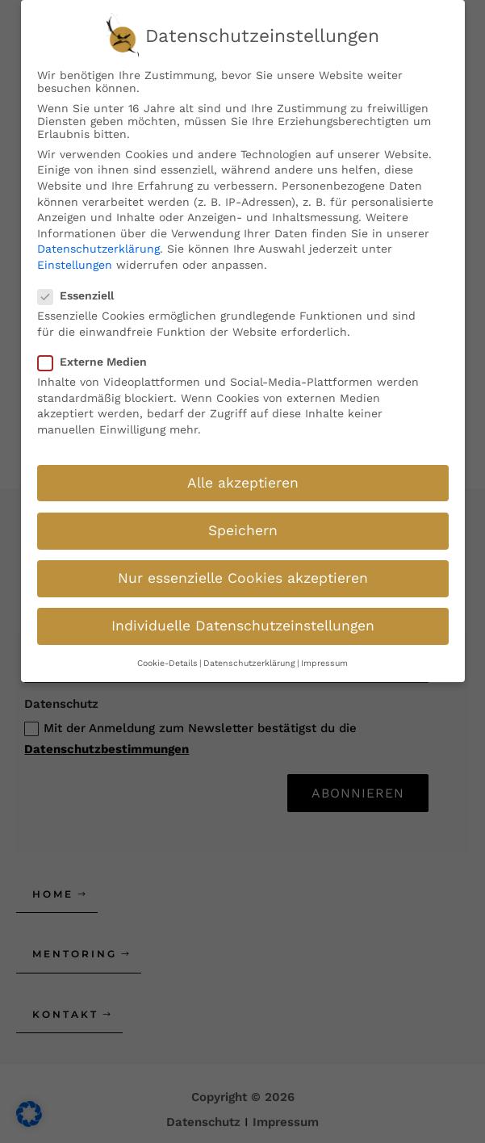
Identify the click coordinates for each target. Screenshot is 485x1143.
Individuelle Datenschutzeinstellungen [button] (242, 617)
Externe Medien (97, 352)
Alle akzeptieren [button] (243, 473)
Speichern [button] (243, 521)
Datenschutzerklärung (98, 239)
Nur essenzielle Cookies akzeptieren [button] (243, 569)
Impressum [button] (324, 654)
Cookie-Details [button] (167, 654)
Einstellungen (74, 255)
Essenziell (80, 286)
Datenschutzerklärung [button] (249, 654)
